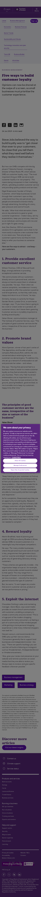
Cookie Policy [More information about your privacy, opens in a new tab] (16, 457)
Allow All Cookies (20, 460)
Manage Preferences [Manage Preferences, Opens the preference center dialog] (20, 465)
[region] (20, 448)
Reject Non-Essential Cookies (20, 470)
